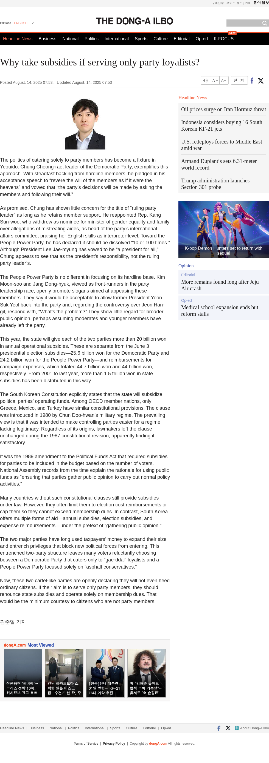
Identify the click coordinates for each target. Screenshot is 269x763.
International (117, 38)
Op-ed (202, 38)
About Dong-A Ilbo (252, 728)
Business (48, 38)
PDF (248, 3)
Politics (92, 38)
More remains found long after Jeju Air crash (220, 285)
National (71, 38)
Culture (160, 38)
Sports (141, 38)
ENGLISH (20, 23)
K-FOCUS (224, 38)
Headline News (18, 38)
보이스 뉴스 (234, 3)
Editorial (182, 38)
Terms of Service (86, 743)
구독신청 (218, 3)
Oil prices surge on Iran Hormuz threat (223, 109)
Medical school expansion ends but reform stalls (219, 310)
